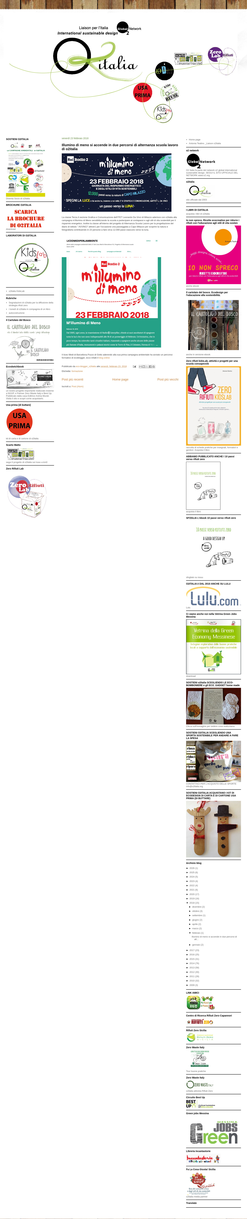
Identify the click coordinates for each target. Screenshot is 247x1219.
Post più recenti (72, 379)
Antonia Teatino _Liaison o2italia (205, 143)
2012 (192, 972)
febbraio (196, 933)
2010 (192, 980)
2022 (192, 885)
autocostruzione (17, 313)
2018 (192, 903)
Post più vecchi (167, 379)
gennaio (196, 944)
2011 (192, 976)
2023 (192, 881)
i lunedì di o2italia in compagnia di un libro (29, 309)
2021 (192, 889)
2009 (192, 985)
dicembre (197, 906)
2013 (192, 967)
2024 (192, 876)
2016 (192, 954)
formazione (77, 371)
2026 (192, 868)
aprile (195, 924)
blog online (104, 357)
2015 (192, 959)
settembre (197, 915)
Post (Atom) (78, 386)
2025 (192, 872)
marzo (195, 928)
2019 (192, 898)
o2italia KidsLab (17, 291)
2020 (192, 894)
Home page (120, 379)
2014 (192, 963)
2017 (192, 950)
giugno (196, 920)
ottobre (196, 911)
